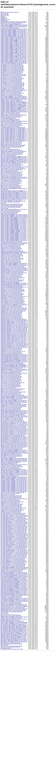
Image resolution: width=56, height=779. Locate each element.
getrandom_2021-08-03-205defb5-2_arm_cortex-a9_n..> (14, 224)
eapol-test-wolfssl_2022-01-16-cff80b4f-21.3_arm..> (14, 186)
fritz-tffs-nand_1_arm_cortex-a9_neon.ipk (11, 215)
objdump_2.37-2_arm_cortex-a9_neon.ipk (11, 489)
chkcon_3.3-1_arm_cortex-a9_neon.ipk (10, 149)
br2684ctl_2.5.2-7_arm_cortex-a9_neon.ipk (11, 118)
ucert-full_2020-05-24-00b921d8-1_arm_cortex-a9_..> (14, 688)
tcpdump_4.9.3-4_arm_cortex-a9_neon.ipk (11, 611)
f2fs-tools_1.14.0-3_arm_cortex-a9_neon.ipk (12, 199)
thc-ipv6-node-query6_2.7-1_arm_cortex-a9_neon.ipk (14, 663)
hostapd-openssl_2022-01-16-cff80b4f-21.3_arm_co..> (14, 233)
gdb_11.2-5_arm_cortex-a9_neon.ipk (10, 219)
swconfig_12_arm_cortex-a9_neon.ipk (10, 601)
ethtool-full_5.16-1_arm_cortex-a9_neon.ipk (12, 195)
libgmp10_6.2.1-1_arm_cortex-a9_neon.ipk (11, 330)
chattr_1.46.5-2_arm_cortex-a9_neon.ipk (11, 147)
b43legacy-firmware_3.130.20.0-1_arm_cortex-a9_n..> (14, 106)
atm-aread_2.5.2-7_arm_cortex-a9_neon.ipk (11, 74)
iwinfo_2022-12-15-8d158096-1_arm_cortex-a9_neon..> (14, 255)
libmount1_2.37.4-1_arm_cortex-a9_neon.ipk (12, 350)
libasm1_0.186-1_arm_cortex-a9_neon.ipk (11, 295)
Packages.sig (4, 22)
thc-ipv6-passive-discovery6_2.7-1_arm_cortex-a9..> (14, 666)
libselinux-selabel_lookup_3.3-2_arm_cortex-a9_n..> (14, 402)
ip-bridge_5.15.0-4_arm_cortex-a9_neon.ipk (12, 242)
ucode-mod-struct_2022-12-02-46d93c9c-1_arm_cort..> (14, 699)
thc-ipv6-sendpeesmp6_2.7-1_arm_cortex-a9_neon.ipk (14, 672)
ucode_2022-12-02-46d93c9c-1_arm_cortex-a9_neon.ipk (14, 704)
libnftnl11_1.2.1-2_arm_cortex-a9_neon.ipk (12, 357)
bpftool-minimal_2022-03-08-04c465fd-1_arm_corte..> (14, 117)
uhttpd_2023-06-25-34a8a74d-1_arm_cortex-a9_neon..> (14, 710)
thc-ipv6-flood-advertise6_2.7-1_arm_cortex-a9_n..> (14, 642)
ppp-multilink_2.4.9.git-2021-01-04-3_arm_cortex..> (14, 529)
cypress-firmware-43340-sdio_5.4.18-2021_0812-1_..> (14, 153)
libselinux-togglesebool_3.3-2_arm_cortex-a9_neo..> (14, 413)
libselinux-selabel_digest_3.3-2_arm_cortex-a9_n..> (14, 399)
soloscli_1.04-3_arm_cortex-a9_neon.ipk (11, 595)
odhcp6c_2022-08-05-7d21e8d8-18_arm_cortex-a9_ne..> (14, 490)
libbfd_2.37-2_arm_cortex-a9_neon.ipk (10, 297)
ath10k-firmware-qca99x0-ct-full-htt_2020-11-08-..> (14, 67)
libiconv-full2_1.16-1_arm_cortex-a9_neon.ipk (13, 331)
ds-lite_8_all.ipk (5, 175)
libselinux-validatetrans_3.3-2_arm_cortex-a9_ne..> (14, 414)
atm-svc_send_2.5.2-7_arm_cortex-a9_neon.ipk (12, 101)
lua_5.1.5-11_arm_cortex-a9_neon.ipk (10, 459)
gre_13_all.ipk (4, 225)
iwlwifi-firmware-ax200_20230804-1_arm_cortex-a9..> (14, 259)
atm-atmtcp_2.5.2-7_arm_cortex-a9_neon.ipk (12, 83)
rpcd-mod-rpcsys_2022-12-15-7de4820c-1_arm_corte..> (14, 564)
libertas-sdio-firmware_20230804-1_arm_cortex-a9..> (14, 313)
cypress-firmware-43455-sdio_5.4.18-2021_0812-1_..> (14, 158)
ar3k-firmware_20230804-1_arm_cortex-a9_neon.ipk (13, 30)
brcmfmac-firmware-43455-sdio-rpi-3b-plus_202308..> (14, 124)
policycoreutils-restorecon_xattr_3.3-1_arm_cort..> (14, 511)
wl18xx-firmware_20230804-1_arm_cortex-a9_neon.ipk (14, 745)
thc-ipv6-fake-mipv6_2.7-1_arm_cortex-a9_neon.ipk (14, 633)
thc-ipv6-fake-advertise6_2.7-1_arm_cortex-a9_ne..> (14, 628)
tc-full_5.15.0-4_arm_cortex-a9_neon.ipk (11, 606)
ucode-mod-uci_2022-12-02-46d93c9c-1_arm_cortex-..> (14, 702)
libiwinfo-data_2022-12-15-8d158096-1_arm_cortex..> (14, 337)
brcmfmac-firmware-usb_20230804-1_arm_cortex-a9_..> (14, 130)
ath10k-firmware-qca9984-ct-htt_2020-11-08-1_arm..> (14, 63)
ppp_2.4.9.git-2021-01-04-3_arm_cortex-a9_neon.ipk (14, 530)
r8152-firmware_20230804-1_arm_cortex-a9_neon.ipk (14, 547)
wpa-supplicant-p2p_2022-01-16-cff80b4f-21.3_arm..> (14, 754)
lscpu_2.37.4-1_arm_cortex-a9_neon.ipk (11, 453)
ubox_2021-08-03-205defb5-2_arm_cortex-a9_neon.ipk (14, 684)
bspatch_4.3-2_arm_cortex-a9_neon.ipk (10, 134)
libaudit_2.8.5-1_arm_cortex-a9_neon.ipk (11, 296)
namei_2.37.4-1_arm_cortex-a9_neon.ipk (11, 481)
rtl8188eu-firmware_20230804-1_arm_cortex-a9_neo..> (14, 575)
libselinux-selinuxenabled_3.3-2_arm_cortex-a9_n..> (14, 408)
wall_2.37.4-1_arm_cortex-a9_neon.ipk (10, 735)
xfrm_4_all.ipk (4, 771)
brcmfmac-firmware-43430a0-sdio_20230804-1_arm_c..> (14, 123)
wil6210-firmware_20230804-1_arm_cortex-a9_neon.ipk (14, 738)
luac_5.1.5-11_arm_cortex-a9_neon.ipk (10, 462)
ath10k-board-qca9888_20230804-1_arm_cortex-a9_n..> (14, 37)
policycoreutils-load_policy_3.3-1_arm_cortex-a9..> (14, 506)
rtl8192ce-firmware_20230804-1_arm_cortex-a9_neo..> (14, 576)
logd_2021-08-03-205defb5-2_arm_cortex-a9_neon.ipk (14, 445)
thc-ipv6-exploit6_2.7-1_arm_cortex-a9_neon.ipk (13, 627)
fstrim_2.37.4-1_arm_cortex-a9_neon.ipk (11, 218)
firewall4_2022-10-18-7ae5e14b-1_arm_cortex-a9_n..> (14, 210)
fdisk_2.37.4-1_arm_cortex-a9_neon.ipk (11, 205)
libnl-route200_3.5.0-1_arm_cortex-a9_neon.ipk (13, 362)
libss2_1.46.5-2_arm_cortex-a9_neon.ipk (11, 420)
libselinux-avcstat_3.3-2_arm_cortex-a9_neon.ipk (13, 381)
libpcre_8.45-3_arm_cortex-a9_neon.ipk (11, 376)
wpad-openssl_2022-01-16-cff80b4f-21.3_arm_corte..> (14, 765)
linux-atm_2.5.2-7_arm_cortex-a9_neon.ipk (11, 443)
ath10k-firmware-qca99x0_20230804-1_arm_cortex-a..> (14, 71)
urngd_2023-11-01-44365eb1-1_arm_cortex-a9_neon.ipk (14, 715)
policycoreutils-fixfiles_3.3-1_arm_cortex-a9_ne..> (14, 504)
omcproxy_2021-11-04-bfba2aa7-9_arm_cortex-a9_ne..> (14, 494)
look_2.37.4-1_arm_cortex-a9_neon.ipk (10, 448)
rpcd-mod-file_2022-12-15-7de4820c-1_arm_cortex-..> (14, 561)
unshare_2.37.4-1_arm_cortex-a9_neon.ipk (11, 713)
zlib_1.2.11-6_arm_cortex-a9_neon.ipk (10, 774)
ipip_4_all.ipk (4, 247)
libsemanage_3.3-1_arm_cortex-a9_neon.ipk (11, 417)
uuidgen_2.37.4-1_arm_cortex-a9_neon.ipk (11, 722)
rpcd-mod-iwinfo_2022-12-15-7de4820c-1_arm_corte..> (14, 562)
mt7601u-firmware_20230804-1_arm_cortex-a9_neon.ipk (14, 474)
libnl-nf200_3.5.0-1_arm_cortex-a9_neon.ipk (12, 361)
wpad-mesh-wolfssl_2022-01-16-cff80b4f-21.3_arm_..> (14, 763)
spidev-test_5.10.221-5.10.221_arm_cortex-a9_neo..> (14, 596)
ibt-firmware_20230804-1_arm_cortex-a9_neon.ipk (13, 239)
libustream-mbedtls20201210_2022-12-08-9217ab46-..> (14, 435)
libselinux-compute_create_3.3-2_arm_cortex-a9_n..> (14, 383)
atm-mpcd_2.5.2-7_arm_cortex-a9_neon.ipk (11, 96)
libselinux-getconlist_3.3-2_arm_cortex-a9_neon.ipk (14, 387)
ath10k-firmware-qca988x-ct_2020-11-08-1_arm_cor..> (14, 60)
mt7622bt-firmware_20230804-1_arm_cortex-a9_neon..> (14, 475)
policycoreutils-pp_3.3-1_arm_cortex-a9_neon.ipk (13, 510)
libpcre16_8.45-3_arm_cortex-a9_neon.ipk (11, 373)
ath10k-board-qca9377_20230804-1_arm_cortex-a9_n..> (14, 35)
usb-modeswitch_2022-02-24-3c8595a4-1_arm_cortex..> (14, 717)
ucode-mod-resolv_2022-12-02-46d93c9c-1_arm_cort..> (14, 697)
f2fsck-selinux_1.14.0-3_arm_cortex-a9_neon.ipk (13, 200)
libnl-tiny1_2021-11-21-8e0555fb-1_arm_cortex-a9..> (14, 363)
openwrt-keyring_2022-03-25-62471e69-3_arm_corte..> (14, 496)
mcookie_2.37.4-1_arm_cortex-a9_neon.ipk (11, 465)
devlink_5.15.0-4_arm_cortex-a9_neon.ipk (11, 169)
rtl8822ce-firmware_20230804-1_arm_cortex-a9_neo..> (14, 587)
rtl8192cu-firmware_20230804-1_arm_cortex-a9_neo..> (14, 577)
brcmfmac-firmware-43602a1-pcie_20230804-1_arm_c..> (14, 127)
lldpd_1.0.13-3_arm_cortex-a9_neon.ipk (11, 444)
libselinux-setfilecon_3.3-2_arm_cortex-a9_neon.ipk (14, 412)
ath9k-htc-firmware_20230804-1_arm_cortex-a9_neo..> (14, 73)
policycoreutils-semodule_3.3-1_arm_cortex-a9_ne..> (14, 515)
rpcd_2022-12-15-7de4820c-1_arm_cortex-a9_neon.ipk (14, 566)
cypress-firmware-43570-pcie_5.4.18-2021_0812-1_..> (14, 163)
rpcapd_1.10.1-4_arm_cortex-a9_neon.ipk (11, 560)
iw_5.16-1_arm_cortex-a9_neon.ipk (9, 252)
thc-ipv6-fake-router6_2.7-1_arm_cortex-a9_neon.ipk (14, 640)
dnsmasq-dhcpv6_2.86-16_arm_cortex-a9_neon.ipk (13, 172)
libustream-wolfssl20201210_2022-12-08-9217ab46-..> (14, 438)
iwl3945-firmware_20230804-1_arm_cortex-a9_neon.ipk (14, 256)
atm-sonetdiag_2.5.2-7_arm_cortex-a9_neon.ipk (13, 98)
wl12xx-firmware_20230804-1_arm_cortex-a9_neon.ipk (14, 744)
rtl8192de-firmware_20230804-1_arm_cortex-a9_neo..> (14, 579)
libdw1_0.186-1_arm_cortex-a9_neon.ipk (11, 311)
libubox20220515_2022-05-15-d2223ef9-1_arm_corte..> (14, 424)
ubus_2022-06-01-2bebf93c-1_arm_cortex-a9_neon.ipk (14, 686)
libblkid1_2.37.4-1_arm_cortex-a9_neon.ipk (12, 298)
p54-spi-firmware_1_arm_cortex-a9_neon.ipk (12, 500)
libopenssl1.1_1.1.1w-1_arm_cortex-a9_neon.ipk (13, 371)
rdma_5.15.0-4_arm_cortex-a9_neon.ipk (10, 552)
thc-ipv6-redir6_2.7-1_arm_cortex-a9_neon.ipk (13, 668)
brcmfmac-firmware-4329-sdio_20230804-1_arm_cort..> (14, 119)
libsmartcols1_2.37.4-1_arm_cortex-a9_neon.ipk (13, 419)
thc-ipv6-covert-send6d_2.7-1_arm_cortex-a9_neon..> (14, 617)
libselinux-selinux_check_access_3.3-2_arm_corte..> (14, 406)
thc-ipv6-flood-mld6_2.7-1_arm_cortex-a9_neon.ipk (14, 646)
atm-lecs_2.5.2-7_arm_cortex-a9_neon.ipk (11, 93)
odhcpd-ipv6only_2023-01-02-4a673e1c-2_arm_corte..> (14, 491)
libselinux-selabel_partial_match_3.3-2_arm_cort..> (14, 404)
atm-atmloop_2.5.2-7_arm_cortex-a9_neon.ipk (12, 79)
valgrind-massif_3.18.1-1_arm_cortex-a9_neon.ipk (13, 729)
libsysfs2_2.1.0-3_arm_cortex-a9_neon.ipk (11, 422)
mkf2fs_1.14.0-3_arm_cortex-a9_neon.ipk (11, 469)
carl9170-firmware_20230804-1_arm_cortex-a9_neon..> (14, 143)
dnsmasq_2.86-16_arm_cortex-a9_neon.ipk (11, 174)
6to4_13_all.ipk (5, 16)
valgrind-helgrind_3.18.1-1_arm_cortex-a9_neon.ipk (14, 728)
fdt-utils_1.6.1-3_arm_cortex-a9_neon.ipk (11, 206)
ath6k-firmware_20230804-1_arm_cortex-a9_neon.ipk (14, 72)
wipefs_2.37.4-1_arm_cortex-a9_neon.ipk (11, 739)
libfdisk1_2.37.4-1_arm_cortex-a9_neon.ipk (12, 327)
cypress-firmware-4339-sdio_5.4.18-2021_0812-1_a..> (14, 155)
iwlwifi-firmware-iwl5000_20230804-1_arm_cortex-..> (14, 271)
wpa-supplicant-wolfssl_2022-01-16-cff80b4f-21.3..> (14, 755)
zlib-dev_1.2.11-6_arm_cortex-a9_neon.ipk (11, 773)
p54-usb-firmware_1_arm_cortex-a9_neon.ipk (12, 501)
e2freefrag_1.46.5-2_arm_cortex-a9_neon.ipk (12, 180)
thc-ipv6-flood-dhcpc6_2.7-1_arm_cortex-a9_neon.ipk (14, 643)
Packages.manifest (5, 21)
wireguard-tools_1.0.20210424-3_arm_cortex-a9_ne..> (14, 740)
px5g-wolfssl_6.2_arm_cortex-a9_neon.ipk (11, 545)
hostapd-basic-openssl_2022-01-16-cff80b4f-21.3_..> (14, 226)
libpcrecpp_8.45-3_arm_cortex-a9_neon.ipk (11, 377)
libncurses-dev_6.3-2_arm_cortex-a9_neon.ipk (12, 351)
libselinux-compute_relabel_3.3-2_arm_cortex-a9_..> (14, 386)
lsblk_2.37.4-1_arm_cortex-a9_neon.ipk (11, 452)
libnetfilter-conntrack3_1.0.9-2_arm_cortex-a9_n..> (14, 353)
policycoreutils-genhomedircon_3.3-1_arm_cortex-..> (14, 505)
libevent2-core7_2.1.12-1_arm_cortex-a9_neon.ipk (13, 318)
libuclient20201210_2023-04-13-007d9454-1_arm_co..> (14, 430)
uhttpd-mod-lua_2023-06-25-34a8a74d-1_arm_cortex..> (14, 707)
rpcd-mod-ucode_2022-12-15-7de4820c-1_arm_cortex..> (14, 565)
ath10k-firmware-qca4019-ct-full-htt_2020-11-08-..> (14, 42)
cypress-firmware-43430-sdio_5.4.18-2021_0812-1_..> (14, 157)
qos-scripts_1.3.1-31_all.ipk (8, 546)
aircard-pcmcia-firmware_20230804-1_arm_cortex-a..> (14, 27)
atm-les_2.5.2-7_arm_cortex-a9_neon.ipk (11, 94)
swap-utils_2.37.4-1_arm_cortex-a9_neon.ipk (12, 600)
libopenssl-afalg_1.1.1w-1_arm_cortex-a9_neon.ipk (14, 367)
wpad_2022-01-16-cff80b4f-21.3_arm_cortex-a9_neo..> (14, 768)
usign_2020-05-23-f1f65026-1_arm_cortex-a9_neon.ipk (14, 718)
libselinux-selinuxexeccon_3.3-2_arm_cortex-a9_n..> (14, 409)
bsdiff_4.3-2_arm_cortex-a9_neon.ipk (10, 133)
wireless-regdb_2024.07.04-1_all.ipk (10, 742)
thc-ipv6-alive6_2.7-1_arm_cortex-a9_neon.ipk (13, 615)
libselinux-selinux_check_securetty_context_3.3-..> (14, 407)
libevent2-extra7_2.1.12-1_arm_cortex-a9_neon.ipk (14, 320)
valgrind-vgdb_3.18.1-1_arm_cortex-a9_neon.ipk (13, 730)
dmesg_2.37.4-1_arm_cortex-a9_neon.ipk (11, 170)
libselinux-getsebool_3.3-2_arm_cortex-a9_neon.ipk (14, 393)
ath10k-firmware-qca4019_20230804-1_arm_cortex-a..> (14, 46)
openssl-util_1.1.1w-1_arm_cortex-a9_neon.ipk (13, 495)
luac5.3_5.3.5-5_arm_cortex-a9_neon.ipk (11, 460)
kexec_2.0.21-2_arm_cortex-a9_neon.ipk (11, 292)
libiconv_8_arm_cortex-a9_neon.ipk (10, 332)
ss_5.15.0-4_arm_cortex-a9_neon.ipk (10, 597)
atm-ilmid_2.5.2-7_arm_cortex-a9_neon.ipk (11, 91)
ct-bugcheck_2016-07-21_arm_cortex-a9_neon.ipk (13, 150)
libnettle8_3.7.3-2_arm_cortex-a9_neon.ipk (12, 354)
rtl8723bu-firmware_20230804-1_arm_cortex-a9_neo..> (14, 583)
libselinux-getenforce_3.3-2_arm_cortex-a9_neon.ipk (14, 389)
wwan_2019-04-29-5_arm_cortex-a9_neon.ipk (11, 770)
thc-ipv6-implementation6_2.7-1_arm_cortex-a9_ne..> (14, 657)
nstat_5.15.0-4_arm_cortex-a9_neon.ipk (11, 488)
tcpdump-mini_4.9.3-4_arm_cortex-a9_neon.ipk (12, 610)
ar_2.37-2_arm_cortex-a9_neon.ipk (9, 31)
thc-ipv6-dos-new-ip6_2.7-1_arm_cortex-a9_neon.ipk (14, 625)
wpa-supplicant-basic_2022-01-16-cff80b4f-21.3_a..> (14, 748)
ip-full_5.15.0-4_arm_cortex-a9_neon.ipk (11, 244)
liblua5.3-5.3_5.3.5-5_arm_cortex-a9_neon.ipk (13, 346)
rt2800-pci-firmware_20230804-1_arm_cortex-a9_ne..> (14, 570)
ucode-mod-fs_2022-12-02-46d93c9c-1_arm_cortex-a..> (14, 693)
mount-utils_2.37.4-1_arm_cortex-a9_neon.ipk (12, 471)
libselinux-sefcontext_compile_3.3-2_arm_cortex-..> (14, 398)
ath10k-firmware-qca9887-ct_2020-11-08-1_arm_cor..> (14, 51)
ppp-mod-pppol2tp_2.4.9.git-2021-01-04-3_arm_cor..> (14, 525)
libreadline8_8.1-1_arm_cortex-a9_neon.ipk (12, 379)
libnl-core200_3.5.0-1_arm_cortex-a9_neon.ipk (13, 358)
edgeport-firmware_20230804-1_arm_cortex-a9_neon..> (14, 191)
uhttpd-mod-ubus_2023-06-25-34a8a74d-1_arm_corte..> (14, 708)
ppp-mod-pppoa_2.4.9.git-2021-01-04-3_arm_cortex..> (14, 523)
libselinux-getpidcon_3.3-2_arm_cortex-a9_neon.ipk (14, 392)
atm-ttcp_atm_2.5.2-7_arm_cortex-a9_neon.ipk (12, 103)
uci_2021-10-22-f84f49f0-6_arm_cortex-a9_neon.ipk (14, 691)
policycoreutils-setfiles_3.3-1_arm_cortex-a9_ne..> (14, 518)
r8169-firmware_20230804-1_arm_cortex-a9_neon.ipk (14, 549)
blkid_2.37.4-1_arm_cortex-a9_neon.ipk (11, 111)
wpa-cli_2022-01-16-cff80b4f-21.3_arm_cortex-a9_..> (14, 747)
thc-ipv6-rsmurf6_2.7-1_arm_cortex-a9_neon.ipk (13, 669)
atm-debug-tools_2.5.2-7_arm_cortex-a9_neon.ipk (13, 87)
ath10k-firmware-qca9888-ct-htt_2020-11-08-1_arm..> (14, 55)
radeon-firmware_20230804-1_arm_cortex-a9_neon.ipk (14, 550)
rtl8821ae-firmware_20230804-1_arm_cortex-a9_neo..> (14, 585)
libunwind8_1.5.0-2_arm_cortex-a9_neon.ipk (12, 433)
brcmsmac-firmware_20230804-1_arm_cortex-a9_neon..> (14, 132)
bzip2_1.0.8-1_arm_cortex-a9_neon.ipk (10, 138)
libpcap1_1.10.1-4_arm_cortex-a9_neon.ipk (11, 372)
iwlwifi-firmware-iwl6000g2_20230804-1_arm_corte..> (14, 274)
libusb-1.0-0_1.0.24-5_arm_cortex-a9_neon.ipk (13, 434)
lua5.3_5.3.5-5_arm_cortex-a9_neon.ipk (11, 458)
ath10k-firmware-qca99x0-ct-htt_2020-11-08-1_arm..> (14, 68)
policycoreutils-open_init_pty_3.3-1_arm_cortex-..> (14, 509)
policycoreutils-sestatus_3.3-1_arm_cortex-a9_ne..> (14, 516)
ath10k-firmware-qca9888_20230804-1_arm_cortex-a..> (14, 57)
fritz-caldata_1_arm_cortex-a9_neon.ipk (11, 214)
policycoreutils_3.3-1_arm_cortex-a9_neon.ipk (13, 520)
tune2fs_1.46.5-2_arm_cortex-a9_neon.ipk (11, 683)
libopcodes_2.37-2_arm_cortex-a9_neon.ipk (11, 366)
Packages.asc (4, 18)
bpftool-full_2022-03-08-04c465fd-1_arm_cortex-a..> (14, 116)
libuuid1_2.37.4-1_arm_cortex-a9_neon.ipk (11, 439)
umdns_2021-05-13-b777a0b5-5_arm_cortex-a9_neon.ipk (14, 712)
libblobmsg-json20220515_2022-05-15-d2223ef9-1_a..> (14, 300)
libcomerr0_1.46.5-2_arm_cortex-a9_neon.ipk (12, 308)
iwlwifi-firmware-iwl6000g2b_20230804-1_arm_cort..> (14, 276)
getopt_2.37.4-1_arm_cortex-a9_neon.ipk (11, 223)
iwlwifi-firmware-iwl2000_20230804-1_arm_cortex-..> (14, 266)
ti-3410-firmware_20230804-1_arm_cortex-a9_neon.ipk (14, 678)
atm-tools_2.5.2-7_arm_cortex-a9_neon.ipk (11, 102)
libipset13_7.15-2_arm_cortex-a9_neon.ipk (11, 335)
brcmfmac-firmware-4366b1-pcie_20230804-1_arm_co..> (14, 128)
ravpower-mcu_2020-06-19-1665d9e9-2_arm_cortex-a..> (14, 551)
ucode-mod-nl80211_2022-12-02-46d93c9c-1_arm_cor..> (14, 696)
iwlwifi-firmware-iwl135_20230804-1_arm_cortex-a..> (14, 265)
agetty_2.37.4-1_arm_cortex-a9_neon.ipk (11, 26)
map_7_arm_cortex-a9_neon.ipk (8, 463)
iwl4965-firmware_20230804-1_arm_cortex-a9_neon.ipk (14, 257)
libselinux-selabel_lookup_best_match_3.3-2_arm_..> (14, 403)
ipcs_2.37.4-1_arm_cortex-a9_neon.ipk (10, 246)
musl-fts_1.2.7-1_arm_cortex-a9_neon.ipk (11, 476)
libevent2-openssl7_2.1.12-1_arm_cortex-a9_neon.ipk (14, 321)
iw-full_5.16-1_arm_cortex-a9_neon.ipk (11, 251)
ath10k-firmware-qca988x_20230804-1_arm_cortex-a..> (14, 61)
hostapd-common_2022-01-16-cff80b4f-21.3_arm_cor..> (14, 230)
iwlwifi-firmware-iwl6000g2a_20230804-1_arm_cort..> (14, 275)
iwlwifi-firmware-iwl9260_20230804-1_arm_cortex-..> (14, 286)
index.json (3, 241)
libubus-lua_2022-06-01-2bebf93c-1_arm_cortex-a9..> (14, 425)
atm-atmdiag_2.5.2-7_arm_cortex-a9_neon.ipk (12, 77)
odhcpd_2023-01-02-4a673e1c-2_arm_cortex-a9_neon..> (14, 493)
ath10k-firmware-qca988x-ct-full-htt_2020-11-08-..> (14, 58)
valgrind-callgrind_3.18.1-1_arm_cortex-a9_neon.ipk (14, 725)
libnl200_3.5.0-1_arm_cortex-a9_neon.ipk (11, 364)
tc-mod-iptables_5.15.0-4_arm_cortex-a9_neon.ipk (13, 607)
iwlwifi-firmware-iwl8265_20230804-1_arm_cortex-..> (14, 284)
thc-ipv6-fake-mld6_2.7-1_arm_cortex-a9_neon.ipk (13, 636)
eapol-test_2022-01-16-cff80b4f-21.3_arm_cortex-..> (14, 188)
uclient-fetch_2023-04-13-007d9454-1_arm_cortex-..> (14, 692)
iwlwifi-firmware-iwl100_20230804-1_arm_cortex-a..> (14, 262)
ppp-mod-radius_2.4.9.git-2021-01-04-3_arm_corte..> (14, 527)
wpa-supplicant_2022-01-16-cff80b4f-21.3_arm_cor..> (14, 756)
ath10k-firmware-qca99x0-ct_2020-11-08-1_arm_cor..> (14, 69)
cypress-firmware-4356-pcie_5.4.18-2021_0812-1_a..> (14, 160)
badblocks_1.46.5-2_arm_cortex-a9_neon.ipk (12, 107)
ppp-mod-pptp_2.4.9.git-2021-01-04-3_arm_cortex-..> (14, 526)
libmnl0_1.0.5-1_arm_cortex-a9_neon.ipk (11, 348)
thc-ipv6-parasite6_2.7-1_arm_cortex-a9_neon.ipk (13, 664)
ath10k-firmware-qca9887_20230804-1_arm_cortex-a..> (14, 52)
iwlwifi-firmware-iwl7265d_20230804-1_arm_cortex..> (14, 281)
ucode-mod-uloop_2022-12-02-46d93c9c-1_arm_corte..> (14, 703)
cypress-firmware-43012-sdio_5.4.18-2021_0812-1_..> (14, 152)
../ (1, 11)
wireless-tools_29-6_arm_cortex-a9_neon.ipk (12, 743)
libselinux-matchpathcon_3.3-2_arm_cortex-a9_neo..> (14, 396)
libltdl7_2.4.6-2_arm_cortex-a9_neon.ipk (11, 343)
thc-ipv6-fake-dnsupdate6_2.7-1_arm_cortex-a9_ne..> (14, 632)
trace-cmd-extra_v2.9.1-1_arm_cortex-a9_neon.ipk (13, 681)
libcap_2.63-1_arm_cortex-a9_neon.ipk (10, 306)
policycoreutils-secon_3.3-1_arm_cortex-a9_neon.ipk (14, 514)
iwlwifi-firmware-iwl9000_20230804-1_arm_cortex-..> (14, 285)
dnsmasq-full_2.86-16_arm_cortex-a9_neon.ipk (12, 173)
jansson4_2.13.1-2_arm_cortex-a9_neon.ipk (11, 287)
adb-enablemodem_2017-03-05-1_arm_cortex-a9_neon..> (14, 23)
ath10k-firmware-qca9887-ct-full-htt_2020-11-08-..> (14, 50)
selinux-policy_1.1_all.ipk (8, 591)
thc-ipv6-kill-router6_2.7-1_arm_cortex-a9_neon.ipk (14, 661)
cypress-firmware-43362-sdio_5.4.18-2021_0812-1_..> (14, 154)
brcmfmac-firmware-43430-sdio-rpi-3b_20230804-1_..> (14, 120)
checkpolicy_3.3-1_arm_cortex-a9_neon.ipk (11, 148)
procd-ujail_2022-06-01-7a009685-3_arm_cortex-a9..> (14, 540)
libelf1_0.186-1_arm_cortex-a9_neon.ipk (11, 312)
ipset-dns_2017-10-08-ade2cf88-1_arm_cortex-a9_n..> (14, 249)
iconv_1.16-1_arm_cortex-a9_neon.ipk (10, 240)
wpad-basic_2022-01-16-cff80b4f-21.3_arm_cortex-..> (14, 760)
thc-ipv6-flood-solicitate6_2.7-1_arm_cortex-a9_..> (14, 651)
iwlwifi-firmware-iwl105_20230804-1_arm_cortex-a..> (14, 264)
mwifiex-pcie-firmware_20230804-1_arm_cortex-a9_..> (14, 478)
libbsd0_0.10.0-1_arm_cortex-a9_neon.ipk (11, 302)
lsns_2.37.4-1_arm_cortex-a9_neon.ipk (10, 455)
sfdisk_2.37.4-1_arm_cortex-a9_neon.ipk (11, 593)
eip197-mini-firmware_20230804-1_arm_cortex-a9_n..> (14, 193)
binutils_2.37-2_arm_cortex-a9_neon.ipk (11, 108)
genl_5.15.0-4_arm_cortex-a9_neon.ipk (10, 221)
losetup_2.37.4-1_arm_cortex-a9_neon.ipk (11, 449)
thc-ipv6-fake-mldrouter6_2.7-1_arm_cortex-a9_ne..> (14, 637)
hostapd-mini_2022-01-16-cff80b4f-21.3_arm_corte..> (14, 231)
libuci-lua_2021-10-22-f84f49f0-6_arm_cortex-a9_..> (14, 428)
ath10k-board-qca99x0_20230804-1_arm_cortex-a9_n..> (14, 41)
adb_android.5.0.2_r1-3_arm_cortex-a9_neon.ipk (13, 25)
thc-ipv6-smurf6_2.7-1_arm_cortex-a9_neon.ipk (13, 673)
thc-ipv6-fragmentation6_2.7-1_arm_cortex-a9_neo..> (14, 652)
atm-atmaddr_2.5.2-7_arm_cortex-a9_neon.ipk (12, 76)
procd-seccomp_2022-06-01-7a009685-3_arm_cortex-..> (14, 537)
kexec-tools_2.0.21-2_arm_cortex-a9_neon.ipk (12, 291)
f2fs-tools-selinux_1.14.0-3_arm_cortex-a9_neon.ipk (14, 198)
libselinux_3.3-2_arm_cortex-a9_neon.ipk (11, 415)
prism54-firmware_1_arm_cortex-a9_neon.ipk (12, 535)
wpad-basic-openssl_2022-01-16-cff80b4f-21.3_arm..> (14, 758)
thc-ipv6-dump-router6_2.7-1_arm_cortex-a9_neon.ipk (14, 626)
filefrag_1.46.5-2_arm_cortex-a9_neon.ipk (11, 208)
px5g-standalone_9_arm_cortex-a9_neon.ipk (11, 544)
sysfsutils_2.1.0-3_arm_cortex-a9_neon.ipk (12, 602)
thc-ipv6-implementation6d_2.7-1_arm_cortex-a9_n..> (14, 658)
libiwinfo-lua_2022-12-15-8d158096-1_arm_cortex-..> (14, 338)
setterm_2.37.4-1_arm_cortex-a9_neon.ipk (11, 592)
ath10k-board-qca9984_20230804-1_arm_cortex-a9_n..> (14, 40)
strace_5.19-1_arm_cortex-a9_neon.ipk (10, 598)
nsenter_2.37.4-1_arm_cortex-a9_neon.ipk (11, 486)
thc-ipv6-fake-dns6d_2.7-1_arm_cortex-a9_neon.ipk (14, 631)
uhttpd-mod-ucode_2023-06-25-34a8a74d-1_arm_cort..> (14, 709)
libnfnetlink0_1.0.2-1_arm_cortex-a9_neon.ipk (13, 356)
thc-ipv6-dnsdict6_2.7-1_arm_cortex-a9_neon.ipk (13, 622)
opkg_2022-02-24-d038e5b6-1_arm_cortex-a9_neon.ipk (14, 498)
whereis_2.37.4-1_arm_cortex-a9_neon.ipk (11, 737)
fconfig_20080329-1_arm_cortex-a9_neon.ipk (12, 204)
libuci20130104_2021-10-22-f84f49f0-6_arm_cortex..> (14, 429)
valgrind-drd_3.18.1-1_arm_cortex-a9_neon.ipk (13, 727)
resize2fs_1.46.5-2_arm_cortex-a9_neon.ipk (12, 557)
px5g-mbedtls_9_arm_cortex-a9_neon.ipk (11, 542)
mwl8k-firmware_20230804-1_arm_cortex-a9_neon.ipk (14, 480)
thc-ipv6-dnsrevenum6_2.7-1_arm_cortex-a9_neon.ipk (14, 623)
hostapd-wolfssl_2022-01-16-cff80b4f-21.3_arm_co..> (14, 235)
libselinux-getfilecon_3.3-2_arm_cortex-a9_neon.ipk (14, 391)
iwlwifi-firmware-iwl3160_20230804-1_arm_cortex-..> (14, 269)
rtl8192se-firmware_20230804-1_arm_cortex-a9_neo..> (14, 581)
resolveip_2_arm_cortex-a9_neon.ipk (10, 559)
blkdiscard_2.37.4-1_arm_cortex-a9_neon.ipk (12, 109)
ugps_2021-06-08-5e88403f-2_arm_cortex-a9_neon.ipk (14, 705)
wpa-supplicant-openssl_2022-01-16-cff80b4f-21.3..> (14, 753)
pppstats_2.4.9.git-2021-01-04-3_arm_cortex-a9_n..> (14, 534)
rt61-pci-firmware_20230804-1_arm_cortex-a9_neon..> (14, 572)
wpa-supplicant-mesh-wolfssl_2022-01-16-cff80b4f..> (14, 750)
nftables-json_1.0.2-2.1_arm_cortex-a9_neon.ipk (13, 484)
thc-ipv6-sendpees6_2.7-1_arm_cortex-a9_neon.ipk (13, 671)
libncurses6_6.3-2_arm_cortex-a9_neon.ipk (11, 352)
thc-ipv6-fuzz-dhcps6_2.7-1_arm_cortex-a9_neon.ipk (14, 654)
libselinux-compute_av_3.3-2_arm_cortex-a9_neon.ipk (14, 382)
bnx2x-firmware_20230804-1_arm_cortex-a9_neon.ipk (14, 114)
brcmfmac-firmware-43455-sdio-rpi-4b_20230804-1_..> (14, 125)
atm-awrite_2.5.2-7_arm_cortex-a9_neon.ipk (12, 84)
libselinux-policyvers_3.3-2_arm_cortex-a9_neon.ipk (14, 397)
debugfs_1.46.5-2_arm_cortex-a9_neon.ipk (11, 168)
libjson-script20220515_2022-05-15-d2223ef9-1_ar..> (14, 342)
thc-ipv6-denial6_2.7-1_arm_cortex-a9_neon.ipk (13, 618)
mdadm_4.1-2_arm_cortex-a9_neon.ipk (10, 466)
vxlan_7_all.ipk (5, 734)
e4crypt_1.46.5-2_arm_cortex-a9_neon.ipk (11, 183)
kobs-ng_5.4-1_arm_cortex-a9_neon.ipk (10, 293)
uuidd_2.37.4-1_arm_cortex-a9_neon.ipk (11, 720)
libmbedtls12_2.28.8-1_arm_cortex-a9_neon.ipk (13, 347)
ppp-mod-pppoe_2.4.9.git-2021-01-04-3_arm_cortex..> (14, 524)
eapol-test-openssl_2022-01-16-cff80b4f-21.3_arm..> (14, 185)
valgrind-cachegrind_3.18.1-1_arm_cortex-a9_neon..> (14, 724)
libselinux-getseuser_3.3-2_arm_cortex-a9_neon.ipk (14, 394)
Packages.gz (4, 20)
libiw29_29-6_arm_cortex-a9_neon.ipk (10, 336)
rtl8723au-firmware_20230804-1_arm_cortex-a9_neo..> (14, 582)
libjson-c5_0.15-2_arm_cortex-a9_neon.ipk (11, 341)
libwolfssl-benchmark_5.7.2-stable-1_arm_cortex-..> (14, 440)
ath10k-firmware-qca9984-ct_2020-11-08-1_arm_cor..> (14, 64)
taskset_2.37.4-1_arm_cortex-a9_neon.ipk (11, 603)
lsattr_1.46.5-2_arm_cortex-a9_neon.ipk (11, 450)
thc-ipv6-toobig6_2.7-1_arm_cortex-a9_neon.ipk (13, 676)
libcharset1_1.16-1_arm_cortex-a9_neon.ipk (12, 307)
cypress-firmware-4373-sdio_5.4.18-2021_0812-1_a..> (14, 164)
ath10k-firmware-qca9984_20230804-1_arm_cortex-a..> (14, 66)
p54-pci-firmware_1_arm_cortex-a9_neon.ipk (12, 499)
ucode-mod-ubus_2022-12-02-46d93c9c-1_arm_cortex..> (14, 700)
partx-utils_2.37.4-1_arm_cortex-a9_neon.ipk (12, 503)
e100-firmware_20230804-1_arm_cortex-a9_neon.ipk (13, 179)
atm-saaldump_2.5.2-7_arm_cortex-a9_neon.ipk (12, 97)
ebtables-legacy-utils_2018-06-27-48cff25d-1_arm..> (14, 189)
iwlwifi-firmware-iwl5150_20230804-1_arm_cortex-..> (14, 272)
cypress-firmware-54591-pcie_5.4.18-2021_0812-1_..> (14, 167)
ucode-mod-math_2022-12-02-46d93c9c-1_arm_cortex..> (14, 694)
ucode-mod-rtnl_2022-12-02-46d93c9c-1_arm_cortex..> (14, 698)
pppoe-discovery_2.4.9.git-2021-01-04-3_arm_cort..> (14, 532)
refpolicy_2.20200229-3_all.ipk (9, 554)
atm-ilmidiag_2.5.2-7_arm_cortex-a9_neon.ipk (12, 92)
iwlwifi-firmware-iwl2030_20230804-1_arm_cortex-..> (14, 267)
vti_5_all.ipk (4, 733)
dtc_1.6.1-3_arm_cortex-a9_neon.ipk (10, 176)
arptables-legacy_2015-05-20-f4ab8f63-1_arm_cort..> (14, 32)
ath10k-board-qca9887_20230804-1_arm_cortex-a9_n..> (14, 36)
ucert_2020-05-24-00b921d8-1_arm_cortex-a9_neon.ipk (14, 689)
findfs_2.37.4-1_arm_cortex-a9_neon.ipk (11, 209)
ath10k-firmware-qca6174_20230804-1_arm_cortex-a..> (14, 47)
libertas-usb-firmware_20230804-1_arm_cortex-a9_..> (14, 316)
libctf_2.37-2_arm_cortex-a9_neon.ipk (10, 310)
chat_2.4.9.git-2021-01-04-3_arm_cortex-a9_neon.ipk (14, 145)
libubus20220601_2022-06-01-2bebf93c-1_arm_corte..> (14, 427)
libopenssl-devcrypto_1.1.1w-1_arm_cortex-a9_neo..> (14, 369)
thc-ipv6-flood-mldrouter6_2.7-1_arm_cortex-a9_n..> (14, 647)
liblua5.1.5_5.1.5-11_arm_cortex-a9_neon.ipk (12, 345)
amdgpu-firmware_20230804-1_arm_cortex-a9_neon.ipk (14, 28)
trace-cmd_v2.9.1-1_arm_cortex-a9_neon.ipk (12, 682)
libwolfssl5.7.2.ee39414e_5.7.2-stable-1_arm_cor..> (14, 442)
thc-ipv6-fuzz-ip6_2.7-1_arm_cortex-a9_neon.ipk (13, 656)
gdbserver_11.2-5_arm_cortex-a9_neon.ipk (11, 220)
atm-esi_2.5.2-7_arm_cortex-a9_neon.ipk (11, 89)
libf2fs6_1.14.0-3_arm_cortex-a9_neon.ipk (11, 326)
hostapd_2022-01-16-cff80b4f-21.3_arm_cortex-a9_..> (14, 236)
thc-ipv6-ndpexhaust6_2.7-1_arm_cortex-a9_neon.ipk (14, 662)
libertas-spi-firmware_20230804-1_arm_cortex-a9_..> (14, 315)
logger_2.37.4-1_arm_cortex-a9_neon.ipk (11, 447)
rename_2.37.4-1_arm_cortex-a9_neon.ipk (11, 556)
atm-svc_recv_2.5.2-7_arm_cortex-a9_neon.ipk (12, 99)
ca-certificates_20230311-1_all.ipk (10, 140)
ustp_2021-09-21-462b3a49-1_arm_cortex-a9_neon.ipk (14, 719)
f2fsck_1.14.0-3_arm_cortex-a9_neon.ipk (11, 201)
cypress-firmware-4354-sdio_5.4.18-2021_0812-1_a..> (14, 159)
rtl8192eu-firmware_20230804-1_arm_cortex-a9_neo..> (14, 580)
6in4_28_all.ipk (5, 13)
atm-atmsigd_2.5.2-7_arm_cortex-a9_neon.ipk (12, 81)
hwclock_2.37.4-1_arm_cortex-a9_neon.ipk (11, 237)
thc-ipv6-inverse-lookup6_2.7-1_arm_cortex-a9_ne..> (14, 659)
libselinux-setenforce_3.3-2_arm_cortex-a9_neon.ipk (14, 410)
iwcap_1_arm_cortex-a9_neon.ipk (9, 254)
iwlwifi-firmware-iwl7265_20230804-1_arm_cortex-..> (14, 280)
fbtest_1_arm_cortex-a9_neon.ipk (9, 203)
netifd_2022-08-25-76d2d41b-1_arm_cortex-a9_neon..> (14, 483)
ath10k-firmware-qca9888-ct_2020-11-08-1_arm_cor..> (14, 56)
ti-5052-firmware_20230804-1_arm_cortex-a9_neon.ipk (14, 679)
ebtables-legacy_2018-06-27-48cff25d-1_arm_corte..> (14, 190)
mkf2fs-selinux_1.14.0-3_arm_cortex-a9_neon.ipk (13, 468)
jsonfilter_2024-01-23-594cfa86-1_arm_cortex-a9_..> (14, 290)
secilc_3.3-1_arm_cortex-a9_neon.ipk (10, 590)
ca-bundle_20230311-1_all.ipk (8, 139)
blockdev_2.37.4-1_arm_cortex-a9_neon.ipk (11, 112)
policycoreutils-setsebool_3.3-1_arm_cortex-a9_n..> (14, 519)
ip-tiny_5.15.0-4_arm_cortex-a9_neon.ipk (11, 245)
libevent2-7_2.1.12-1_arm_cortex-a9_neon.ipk (12, 317)
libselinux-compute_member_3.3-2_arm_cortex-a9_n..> (14, 384)
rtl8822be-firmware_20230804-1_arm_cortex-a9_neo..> (14, 586)
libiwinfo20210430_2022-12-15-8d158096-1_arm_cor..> (14, 340)
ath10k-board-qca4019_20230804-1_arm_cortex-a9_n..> (14, 33)
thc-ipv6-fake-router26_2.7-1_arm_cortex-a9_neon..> (14, 638)
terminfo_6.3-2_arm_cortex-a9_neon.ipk (11, 612)
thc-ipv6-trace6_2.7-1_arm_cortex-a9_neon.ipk (13, 677)
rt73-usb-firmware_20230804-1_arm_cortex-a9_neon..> (14, 574)
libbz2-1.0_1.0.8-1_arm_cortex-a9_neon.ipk (12, 303)
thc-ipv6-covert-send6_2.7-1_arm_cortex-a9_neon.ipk (14, 616)
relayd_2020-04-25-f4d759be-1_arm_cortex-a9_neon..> (14, 555)
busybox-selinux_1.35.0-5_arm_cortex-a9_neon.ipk (13, 135)
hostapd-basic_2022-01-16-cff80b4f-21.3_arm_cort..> (14, 229)
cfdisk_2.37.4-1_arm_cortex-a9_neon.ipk (11, 144)
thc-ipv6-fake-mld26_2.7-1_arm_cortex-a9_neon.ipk (14, 635)
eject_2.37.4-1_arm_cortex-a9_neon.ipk (11, 194)
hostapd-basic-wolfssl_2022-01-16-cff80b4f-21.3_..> (14, 228)
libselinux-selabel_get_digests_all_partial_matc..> (14, 401)
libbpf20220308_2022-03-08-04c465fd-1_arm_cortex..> (14, 301)
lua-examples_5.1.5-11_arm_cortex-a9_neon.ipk (13, 457)
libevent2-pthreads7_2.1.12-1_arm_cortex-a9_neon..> (14, 322)
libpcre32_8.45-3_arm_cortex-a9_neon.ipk (11, 374)
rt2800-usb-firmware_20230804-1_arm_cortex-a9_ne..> (14, 571)
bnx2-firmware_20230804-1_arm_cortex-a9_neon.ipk (13, 113)
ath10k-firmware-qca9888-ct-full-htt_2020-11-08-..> (14, 53)
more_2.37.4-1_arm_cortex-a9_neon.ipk (10, 470)
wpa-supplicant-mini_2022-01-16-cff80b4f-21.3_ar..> (14, 752)
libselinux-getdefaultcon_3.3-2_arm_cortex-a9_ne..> (14, 388)
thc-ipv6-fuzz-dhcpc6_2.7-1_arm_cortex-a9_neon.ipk (14, 653)
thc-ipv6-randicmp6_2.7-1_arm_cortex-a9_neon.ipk (13, 667)
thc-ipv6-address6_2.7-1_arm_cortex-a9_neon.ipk (13, 613)
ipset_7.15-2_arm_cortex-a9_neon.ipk (10, 250)
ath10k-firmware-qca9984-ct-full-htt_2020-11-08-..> (14, 62)
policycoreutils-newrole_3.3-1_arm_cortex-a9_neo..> (14, 508)
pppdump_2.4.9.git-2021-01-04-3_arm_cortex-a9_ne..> (14, 531)
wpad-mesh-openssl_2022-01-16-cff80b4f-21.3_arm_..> (14, 761)
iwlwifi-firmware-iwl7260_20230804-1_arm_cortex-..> (14, 279)
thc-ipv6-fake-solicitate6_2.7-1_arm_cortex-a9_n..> (14, 641)
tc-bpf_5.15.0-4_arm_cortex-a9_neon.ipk (11, 605)
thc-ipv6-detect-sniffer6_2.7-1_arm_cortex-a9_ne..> (14, 621)
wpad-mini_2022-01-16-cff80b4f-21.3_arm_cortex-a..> (14, 764)
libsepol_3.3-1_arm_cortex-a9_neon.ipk (11, 418)
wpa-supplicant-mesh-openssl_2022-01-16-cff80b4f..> (14, 749)
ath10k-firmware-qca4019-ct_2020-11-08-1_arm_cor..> (14, 45)
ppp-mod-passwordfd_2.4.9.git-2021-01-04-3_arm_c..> (14, 521)
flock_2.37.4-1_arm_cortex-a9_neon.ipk (11, 213)
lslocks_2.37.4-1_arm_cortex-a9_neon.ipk (11, 454)
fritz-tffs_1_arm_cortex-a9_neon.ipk (10, 216)
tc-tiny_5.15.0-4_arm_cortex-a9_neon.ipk (11, 608)
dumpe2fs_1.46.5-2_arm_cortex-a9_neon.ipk (11, 178)
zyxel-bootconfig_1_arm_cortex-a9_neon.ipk (12, 776)
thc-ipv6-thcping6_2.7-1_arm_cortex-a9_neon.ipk (13, 674)
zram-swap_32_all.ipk (6, 775)
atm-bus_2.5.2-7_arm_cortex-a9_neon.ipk (11, 86)
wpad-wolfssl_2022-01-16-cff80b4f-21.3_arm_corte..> (14, 766)
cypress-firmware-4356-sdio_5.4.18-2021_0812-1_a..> (14, 162)
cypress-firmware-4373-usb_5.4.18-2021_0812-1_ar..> (14, 165)
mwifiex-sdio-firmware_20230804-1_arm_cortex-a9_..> (14, 479)
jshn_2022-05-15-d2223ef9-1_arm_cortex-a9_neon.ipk (14, 289)
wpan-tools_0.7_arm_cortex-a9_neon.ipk (11, 769)
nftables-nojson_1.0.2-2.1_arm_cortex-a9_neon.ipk (14, 485)
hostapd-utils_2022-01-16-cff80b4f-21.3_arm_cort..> (14, 234)
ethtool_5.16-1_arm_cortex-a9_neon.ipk (11, 196)
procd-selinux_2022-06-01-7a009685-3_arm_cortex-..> (14, 539)
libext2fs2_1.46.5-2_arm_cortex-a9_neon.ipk (12, 323)
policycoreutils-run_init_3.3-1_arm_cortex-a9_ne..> (14, 513)
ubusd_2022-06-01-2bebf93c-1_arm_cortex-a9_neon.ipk (14, 687)
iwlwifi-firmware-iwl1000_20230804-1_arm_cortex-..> (14, 261)
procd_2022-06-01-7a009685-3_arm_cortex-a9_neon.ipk (14, 541)
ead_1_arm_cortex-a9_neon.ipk (8, 184)
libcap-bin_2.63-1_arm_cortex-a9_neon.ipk (11, 305)
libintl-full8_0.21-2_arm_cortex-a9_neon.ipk (12, 333)
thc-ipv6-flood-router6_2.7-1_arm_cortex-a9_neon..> (14, 649)
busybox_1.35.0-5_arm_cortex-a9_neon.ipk (11, 137)
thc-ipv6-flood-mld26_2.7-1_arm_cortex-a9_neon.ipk (14, 644)
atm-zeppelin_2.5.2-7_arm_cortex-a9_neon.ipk (12, 104)
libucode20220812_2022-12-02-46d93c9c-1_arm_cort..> (14, 432)
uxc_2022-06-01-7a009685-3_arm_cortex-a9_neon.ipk (14, 723)
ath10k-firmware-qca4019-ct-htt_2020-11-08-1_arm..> (14, 43)
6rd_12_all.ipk (4, 15)
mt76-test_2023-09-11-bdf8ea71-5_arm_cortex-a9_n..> (14, 473)
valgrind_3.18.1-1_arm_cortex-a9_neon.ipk (11, 732)
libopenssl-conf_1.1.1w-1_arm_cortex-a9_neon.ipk (13, 368)
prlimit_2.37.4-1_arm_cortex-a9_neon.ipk (11, 536)
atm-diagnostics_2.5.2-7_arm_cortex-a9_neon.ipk (13, 88)
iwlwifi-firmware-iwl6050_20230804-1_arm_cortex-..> (14, 277)
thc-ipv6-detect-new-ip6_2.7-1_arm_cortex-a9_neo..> (14, 620)
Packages (3, 17)
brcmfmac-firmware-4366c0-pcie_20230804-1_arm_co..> (14, 129)
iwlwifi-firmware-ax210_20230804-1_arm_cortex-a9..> (14, 260)
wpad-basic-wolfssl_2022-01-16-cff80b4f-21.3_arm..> (14, 759)
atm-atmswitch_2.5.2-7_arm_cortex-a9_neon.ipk (13, 82)
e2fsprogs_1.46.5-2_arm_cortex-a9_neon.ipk (12, 181)
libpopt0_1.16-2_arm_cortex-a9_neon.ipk (11, 378)
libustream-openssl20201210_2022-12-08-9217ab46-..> (14, 437)
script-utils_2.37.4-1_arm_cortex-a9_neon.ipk (13, 588)
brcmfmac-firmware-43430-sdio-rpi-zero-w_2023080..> (14, 122)
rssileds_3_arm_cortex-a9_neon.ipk (10, 569)
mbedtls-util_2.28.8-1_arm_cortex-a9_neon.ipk (13, 464)
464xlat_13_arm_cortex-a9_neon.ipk (10, 12)
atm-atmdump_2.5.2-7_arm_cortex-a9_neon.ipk (12, 78)
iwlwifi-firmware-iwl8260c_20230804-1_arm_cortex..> (14, 282)
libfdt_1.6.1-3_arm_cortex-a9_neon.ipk (11, 328)
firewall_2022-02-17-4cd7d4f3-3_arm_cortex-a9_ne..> (14, 211)
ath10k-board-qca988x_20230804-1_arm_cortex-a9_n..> (14, 38)
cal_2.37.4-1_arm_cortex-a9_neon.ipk (10, 142)
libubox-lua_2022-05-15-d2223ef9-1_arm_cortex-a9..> (14, 423)
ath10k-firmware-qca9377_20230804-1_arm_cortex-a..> (14, 48)
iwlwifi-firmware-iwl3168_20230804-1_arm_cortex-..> (14, 270)
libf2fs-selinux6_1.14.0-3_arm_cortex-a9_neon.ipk (14, 325)
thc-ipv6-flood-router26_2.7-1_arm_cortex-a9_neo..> (14, 648)
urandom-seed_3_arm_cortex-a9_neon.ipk (11, 714)
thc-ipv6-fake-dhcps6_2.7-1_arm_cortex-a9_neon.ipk (14, 630)
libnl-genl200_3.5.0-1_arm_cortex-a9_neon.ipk (13, 359)
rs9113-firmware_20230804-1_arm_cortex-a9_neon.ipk (14, 567)
